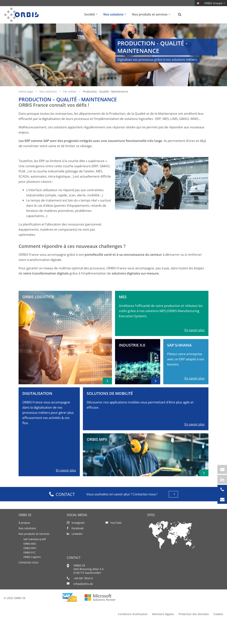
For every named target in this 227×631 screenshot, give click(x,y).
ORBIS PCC (29, 561)
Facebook (77, 536)
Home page (26, 100)
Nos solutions (48, 100)
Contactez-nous (28, 571)
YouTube (116, 531)
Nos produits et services (34, 542)
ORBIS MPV (29, 556)
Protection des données (194, 622)
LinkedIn (77, 542)
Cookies (218, 622)
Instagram (78, 531)
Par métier (70, 100)
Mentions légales (163, 622)
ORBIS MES (29, 552)
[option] (113, 59)
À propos (24, 531)
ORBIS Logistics (32, 565)
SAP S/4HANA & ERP (34, 547)
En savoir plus (195, 338)
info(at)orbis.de (83, 592)
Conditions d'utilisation (133, 622)
